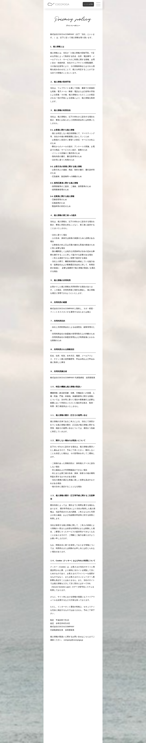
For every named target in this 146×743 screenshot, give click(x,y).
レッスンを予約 (88, 4)
